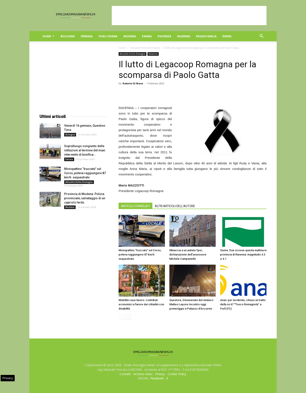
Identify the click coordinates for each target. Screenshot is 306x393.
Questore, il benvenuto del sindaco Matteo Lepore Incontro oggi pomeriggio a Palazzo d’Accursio (191, 304)
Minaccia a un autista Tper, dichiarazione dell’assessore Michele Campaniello (187, 254)
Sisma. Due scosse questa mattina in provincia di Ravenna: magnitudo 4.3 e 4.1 (243, 254)
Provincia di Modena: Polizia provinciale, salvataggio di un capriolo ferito (84, 198)
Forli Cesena (108, 36)
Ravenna (183, 36)
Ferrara (87, 36)
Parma (147, 36)
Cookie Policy (177, 374)
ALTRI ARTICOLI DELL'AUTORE (175, 206)
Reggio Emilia (206, 36)
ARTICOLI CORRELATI (135, 206)
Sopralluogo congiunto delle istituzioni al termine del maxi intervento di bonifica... (84, 150)
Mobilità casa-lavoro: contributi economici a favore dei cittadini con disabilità (141, 304)
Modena (129, 36)
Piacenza (164, 36)
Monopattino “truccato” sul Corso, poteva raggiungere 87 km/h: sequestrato (140, 254)
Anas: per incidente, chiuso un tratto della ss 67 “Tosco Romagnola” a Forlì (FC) (243, 304)
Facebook (156, 378)
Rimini (226, 36)
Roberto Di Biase (133, 83)
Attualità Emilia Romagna (145, 48)
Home (48, 36)
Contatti (125, 374)
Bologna (68, 36)
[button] (261, 36)
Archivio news (142, 374)
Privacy (160, 374)
